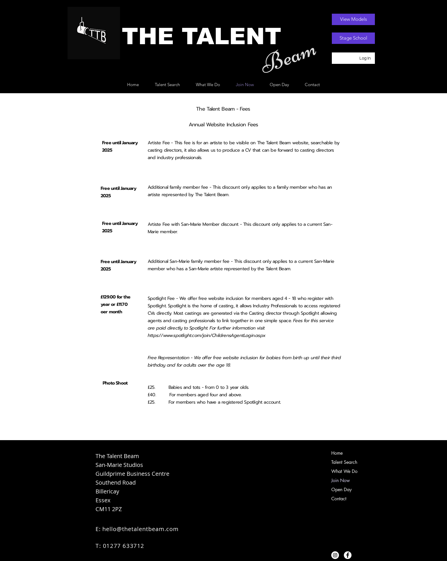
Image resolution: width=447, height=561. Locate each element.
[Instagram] (335, 555)
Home (337, 453)
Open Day (341, 490)
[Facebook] (347, 555)
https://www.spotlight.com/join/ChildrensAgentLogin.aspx (206, 335)
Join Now (340, 480)
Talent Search (344, 462)
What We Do (344, 471)
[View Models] (353, 19)
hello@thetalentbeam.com (140, 529)
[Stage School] (353, 38)
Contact (338, 499)
